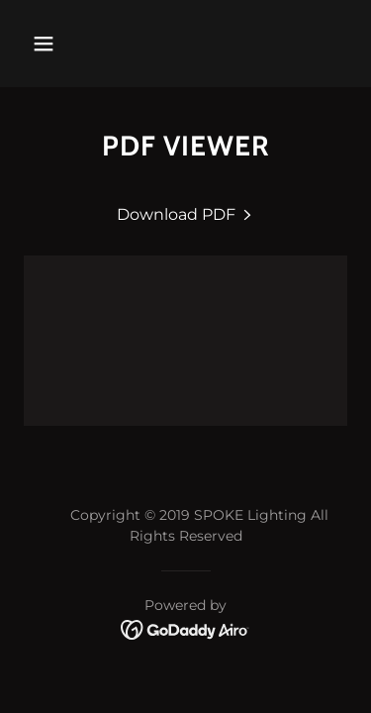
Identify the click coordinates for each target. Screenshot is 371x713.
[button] (43, 43)
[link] (186, 214)
